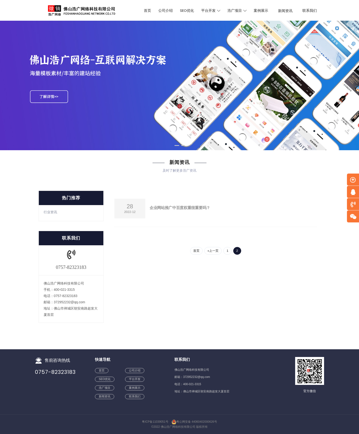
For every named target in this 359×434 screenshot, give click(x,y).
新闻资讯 (285, 10)
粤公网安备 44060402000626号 (194, 421)
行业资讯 (50, 212)
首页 (147, 10)
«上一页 (213, 251)
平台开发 (210, 10)
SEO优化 (187, 10)
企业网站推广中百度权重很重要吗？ (180, 209)
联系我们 (309, 10)
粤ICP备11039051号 (155, 421)
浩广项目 (236, 10)
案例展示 (261, 10)
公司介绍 (165, 10)
